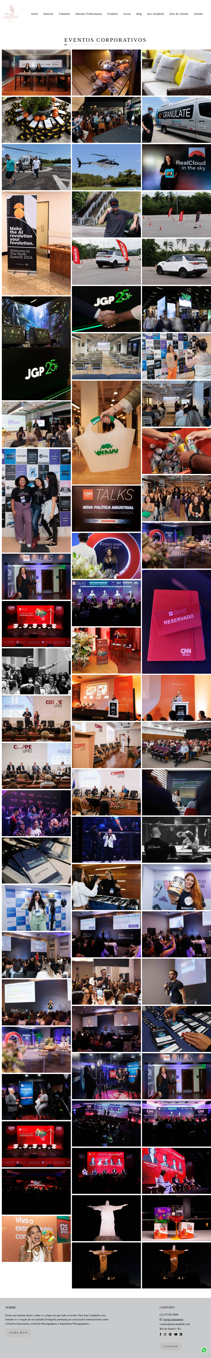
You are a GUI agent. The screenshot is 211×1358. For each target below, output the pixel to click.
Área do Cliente (178, 14)
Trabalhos (64, 14)
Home (34, 14)
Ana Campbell (155, 14)
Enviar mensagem (173, 1319)
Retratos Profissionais (89, 14)
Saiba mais (18, 1332)
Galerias (48, 14)
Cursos (127, 14)
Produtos (112, 14)
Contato (198, 14)
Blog (139, 14)
